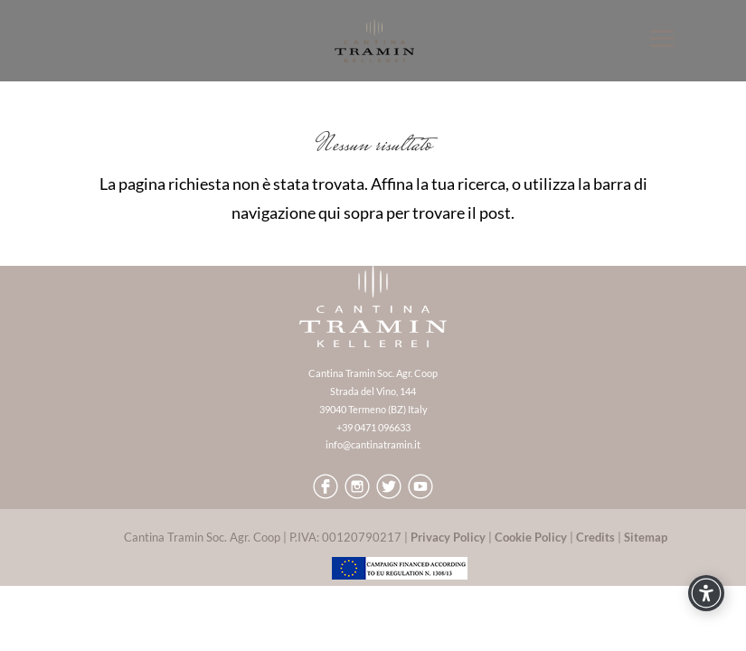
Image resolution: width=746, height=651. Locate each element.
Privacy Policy (448, 537)
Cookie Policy (531, 537)
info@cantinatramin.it (373, 444)
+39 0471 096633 (373, 427)
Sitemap (645, 537)
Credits (595, 537)
